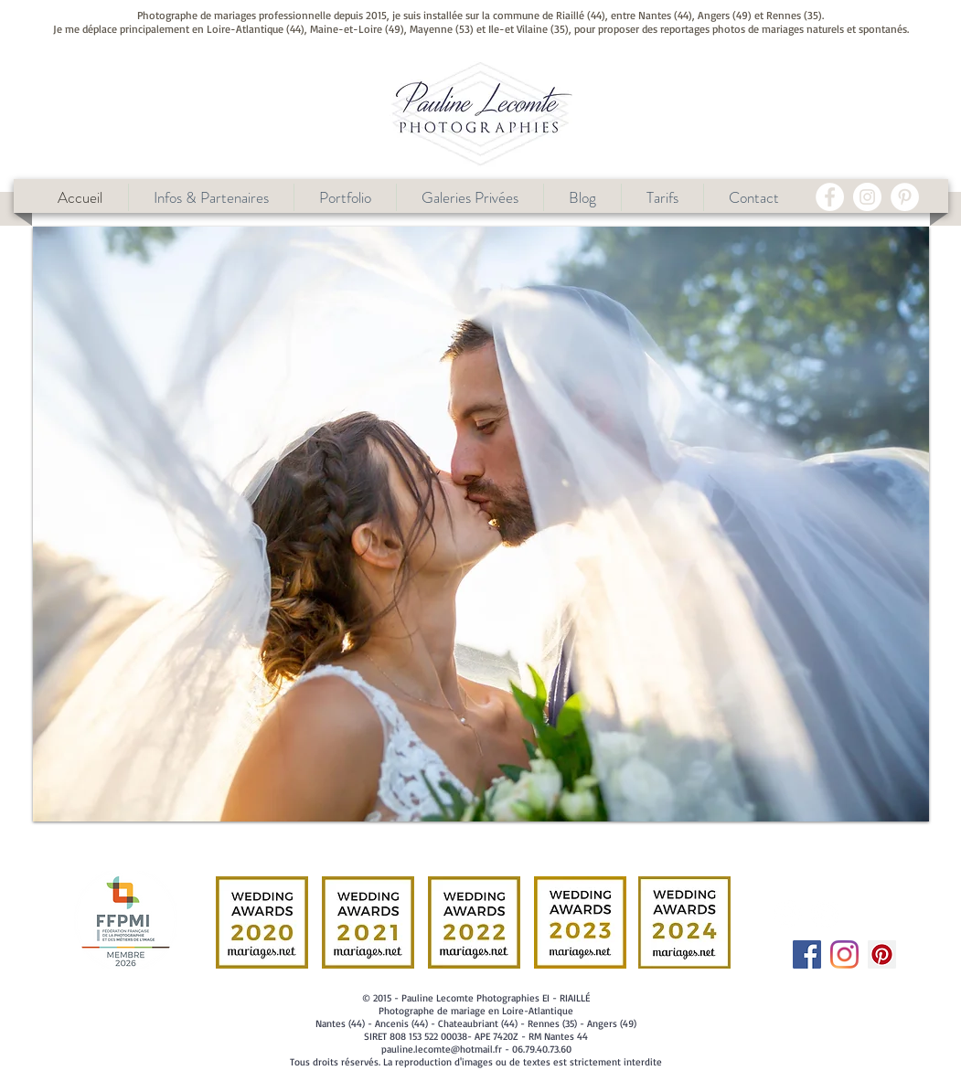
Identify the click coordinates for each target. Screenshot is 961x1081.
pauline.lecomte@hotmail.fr (441, 1049)
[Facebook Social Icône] (807, 954)
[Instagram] (844, 954)
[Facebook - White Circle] (830, 197)
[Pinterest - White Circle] (905, 197)
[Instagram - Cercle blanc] (867, 197)
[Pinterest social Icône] (882, 954)
